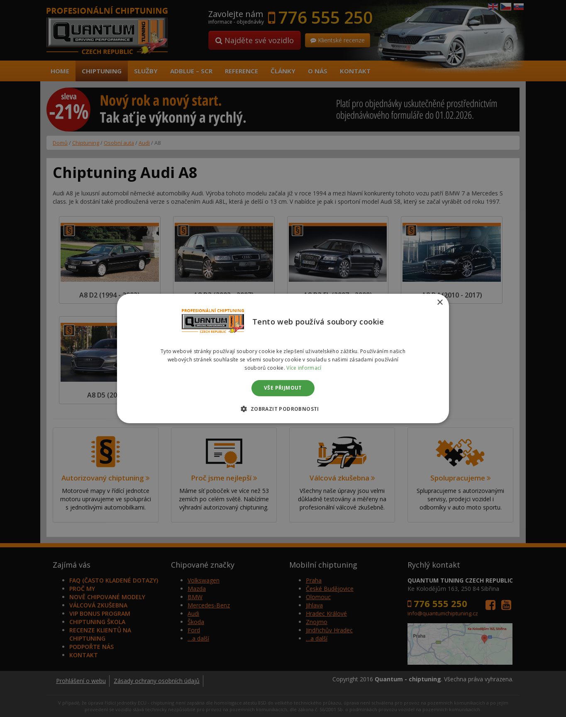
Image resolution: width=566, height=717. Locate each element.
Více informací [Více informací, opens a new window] (303, 367)
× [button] (440, 303)
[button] (283, 409)
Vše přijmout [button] (283, 388)
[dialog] (283, 358)
